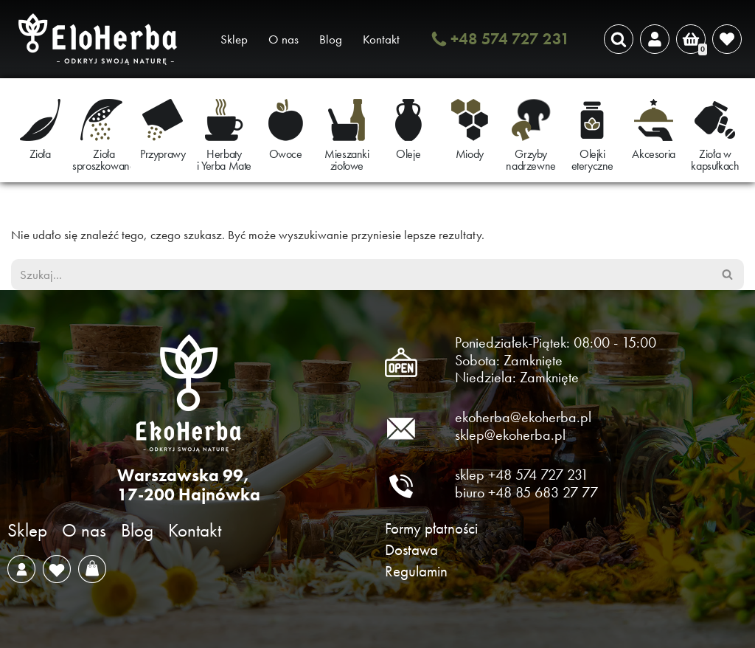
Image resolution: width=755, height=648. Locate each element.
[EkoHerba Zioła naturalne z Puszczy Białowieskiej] (101, 39)
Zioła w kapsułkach (715, 159)
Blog (330, 39)
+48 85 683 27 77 (543, 492)
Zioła (40, 154)
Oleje (408, 154)
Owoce (285, 154)
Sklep (234, 39)
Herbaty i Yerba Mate (224, 159)
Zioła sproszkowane (103, 159)
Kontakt (381, 39)
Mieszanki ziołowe (346, 159)
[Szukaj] (618, 39)
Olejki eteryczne (592, 159)
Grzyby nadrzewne (530, 159)
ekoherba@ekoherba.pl (523, 417)
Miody (470, 154)
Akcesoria (653, 154)
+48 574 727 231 (510, 38)
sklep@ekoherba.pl (510, 434)
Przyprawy (162, 154)
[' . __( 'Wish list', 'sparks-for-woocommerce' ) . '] (727, 39)
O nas (283, 39)
